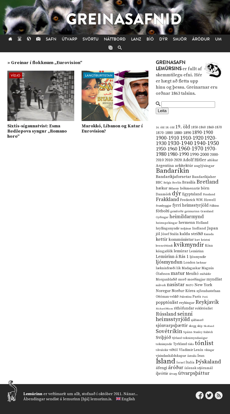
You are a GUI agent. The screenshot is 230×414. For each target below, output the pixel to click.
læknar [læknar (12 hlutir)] (201, 263)
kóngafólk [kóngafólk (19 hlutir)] (164, 251)
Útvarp (69, 39)
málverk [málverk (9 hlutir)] (161, 285)
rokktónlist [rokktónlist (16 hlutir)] (204, 308)
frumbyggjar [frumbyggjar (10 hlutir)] (163, 206)
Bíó (150, 39)
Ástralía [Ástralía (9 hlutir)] (191, 356)
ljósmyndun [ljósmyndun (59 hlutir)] (169, 262)
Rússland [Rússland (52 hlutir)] (166, 314)
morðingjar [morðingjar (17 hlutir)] (196, 279)
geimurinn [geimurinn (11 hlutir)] (191, 211)
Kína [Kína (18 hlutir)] (209, 245)
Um (218, 39)
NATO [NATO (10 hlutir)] (190, 285)
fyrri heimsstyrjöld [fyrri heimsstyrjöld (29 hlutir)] (190, 205)
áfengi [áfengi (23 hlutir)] (161, 367)
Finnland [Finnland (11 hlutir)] (209, 194)
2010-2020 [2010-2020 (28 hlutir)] (173, 160)
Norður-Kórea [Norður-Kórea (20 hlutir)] (183, 291)
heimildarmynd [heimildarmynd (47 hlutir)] (186, 217)
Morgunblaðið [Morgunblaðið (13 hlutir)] (166, 279)
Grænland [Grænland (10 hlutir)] (206, 211)
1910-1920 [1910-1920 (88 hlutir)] (191, 138)
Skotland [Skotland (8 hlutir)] (209, 326)
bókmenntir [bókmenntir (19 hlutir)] (190, 188)
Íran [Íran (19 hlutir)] (201, 355)
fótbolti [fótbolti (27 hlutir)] (162, 211)
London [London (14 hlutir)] (189, 263)
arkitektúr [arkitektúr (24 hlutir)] (184, 165)
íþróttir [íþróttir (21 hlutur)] (162, 373)
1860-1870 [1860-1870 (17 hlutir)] (214, 127)
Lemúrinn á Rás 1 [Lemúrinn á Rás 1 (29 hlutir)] (172, 256)
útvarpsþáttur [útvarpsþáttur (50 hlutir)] (194, 373)
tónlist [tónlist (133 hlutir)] (204, 343)
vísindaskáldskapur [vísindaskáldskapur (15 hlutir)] (171, 356)
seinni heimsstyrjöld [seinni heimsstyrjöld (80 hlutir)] (174, 316)
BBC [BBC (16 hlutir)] (159, 182)
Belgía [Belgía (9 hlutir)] (167, 183)
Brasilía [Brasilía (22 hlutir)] (188, 182)
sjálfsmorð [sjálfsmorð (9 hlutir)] (197, 320)
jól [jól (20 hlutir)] (158, 234)
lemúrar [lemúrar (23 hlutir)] (181, 251)
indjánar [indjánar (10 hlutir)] (186, 228)
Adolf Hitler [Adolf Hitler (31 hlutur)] (194, 160)
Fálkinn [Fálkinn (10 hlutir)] (214, 206)
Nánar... (130, 393)
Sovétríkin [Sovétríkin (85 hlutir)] (169, 331)
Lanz (136, 39)
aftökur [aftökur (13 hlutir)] (212, 160)
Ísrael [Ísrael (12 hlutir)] (180, 362)
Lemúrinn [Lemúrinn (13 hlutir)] (196, 251)
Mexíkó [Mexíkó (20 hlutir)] (192, 273)
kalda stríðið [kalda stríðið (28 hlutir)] (191, 234)
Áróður (201, 39)
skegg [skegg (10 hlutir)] (192, 326)
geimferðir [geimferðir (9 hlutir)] (176, 211)
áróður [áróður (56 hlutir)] (175, 367)
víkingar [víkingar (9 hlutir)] (209, 350)
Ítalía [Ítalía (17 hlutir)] (190, 362)
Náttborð (115, 39)
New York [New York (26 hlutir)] (203, 285)
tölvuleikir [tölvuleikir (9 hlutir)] (162, 350)
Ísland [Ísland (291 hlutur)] (165, 361)
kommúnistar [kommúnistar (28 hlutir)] (181, 239)
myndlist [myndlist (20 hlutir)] (214, 279)
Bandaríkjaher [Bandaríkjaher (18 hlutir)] (204, 176)
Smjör (180, 39)
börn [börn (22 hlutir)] (205, 188)
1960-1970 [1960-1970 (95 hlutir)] (190, 148)
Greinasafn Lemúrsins (170, 65)
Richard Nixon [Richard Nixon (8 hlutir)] (164, 308)
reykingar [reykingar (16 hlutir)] (186, 303)
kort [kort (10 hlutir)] (197, 240)
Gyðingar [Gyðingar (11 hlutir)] (162, 217)
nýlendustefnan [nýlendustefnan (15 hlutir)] (208, 291)
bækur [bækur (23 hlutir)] (162, 188)
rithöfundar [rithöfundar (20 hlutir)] (184, 308)
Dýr (163, 39)
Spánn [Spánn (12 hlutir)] (187, 332)
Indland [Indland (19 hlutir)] (199, 228)
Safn (51, 39)
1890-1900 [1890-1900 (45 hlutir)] (202, 132)
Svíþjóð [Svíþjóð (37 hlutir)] (163, 337)
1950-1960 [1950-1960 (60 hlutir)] (166, 149)
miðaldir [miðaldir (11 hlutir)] (205, 274)
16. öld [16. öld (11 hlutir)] (160, 127)
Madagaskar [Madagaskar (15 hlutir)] (191, 268)
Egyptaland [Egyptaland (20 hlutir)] (192, 194)
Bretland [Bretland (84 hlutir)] (207, 182)
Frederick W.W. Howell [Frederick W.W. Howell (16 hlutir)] (198, 200)
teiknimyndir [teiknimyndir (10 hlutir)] (164, 344)
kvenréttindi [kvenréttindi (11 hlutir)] (164, 246)
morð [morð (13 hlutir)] (182, 279)
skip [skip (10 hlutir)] (200, 326)
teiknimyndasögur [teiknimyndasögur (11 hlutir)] (195, 338)
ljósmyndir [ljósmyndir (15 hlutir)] (198, 257)
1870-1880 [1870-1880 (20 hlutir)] (164, 133)
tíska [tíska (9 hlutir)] (191, 344)
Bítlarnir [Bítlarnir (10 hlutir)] (174, 188)
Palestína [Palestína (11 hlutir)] (186, 297)
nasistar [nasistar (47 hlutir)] (176, 285)
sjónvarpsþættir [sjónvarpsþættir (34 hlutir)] (172, 325)
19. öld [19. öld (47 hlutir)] (182, 127)
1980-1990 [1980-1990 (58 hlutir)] (178, 154)
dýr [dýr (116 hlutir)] (176, 193)
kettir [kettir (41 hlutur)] (162, 239)
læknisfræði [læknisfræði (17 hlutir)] (165, 268)
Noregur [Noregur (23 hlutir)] (163, 290)
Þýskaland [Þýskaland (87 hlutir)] (208, 361)
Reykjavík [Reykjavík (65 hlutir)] (207, 302)
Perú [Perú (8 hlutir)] (205, 297)
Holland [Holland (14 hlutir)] (202, 223)
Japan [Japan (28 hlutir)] (212, 228)
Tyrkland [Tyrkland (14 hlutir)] (180, 344)
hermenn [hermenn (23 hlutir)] (187, 222)
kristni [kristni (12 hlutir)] (205, 240)
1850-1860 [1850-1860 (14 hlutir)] (198, 127)
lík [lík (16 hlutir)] (178, 268)
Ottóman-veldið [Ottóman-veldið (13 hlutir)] (167, 297)
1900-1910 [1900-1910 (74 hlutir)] (167, 138)
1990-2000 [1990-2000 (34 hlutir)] (199, 154)
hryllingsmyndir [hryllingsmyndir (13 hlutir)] (168, 228)
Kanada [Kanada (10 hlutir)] (209, 234)
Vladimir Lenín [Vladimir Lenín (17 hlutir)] (191, 350)
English (128, 399)
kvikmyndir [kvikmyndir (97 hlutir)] (189, 245)
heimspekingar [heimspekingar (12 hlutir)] (167, 223)
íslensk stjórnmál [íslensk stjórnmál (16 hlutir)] (198, 368)
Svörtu (90, 39)
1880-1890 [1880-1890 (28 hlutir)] (182, 132)
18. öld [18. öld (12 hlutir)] (169, 127)
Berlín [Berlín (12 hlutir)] (176, 183)
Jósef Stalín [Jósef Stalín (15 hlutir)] (170, 234)
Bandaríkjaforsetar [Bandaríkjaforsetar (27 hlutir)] (173, 176)
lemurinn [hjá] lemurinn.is (87, 399)
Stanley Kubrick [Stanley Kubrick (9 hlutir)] (203, 332)
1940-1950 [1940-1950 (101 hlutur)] (206, 143)
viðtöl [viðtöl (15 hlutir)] (173, 350)
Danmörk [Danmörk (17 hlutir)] (163, 194)
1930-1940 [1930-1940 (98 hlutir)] (180, 143)
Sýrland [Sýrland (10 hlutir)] (177, 338)
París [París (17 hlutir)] (197, 296)
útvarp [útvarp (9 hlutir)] (173, 374)
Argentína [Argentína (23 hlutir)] (165, 165)
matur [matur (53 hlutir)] (178, 273)
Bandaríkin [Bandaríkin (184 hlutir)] (172, 171)
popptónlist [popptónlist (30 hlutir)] (167, 302)
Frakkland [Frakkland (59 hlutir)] (167, 199)
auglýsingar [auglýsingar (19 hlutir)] (204, 165)
